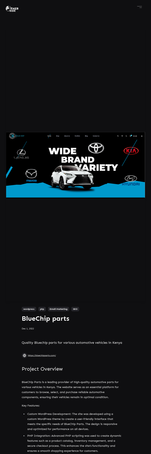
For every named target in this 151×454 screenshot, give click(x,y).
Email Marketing (58, 309)
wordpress (28, 309)
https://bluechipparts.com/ (42, 355)
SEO (75, 309)
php (42, 309)
